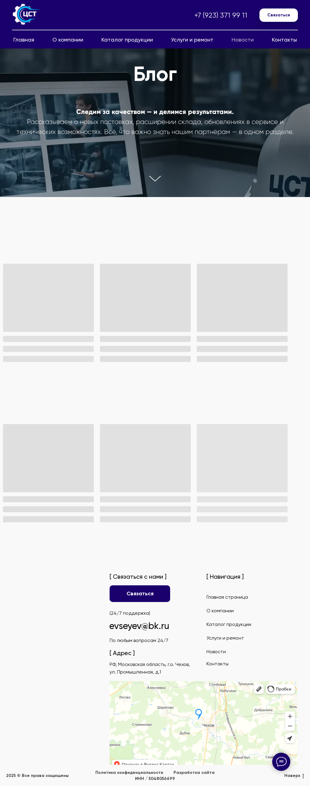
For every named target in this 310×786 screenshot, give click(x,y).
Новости (243, 39)
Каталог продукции (127, 39)
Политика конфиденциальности (129, 772)
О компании (67, 39)
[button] (278, 15)
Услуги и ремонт (192, 39)
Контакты (284, 39)
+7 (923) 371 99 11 (220, 15)
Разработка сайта (194, 772)
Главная (23, 39)
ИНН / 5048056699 (155, 778)
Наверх (294, 776)
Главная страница (227, 597)
